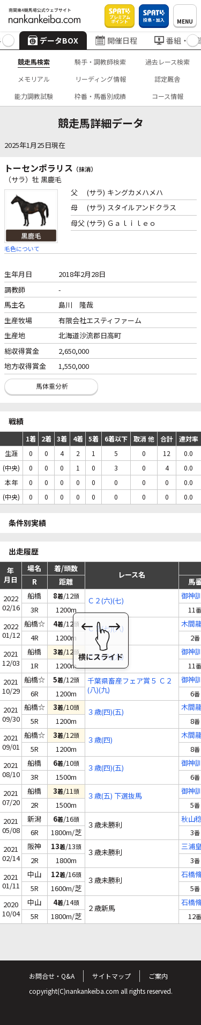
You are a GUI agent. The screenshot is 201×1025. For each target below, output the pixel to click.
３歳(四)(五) (105, 712)
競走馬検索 (34, 61)
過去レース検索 (167, 61)
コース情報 (167, 96)
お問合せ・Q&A (52, 975)
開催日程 (116, 40)
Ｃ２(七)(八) (105, 628)
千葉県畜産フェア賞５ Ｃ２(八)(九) (130, 686)
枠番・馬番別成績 (100, 96)
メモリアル (34, 78)
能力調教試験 (33, 96)
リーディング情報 (100, 78)
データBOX (53, 40)
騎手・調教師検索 (100, 61)
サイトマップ (111, 975)
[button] (8, 40)
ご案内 (158, 975)
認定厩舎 (167, 78)
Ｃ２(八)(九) (105, 656)
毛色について (22, 248)
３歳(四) (100, 740)
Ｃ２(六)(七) (105, 601)
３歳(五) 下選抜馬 (114, 796)
